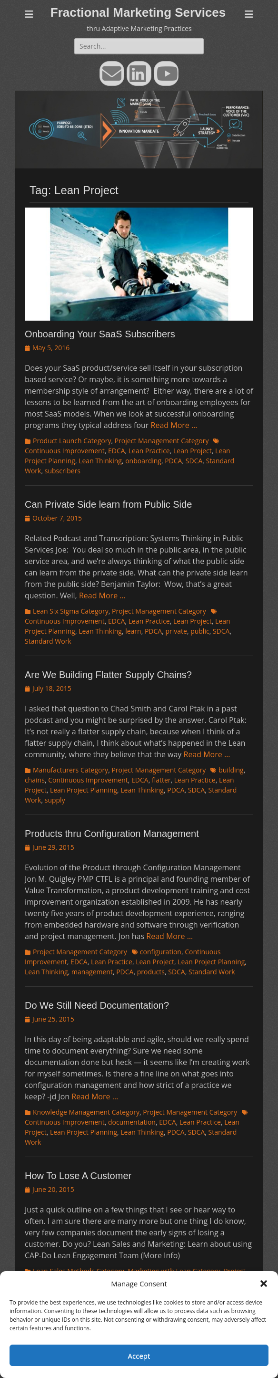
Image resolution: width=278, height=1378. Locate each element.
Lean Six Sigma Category (71, 611)
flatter (161, 779)
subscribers (62, 470)
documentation (132, 1122)
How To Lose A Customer (78, 1175)
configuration (160, 951)
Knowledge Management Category (86, 1112)
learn (133, 631)
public (199, 631)
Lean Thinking (100, 460)
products (151, 971)
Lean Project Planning (83, 789)
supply (55, 799)
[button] (263, 1283)
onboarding (143, 460)
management (92, 971)
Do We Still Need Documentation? (97, 1005)
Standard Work (48, 641)
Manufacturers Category (70, 769)
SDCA (194, 460)
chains (35, 779)
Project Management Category (162, 440)
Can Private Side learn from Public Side (108, 504)
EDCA (116, 450)
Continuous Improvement (88, 779)
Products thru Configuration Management (112, 833)
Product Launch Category (72, 440)
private (176, 631)
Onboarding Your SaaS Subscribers (100, 334)
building (231, 769)
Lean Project (192, 450)
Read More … (174, 425)
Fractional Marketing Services (138, 12)
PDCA (173, 460)
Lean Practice (149, 450)
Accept (139, 1355)
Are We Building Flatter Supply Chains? (108, 674)
